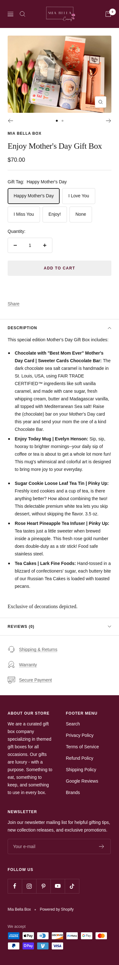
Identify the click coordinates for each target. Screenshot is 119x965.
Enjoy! (55, 214)
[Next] (108, 121)
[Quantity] (30, 245)
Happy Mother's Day (34, 195)
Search (73, 723)
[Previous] (10, 121)
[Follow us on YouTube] (57, 886)
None (81, 214)
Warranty (22, 665)
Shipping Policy (81, 769)
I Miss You (24, 214)
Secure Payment (30, 680)
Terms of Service (82, 746)
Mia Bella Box (25, 133)
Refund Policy (79, 758)
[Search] (22, 14)
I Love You (78, 195)
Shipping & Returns (32, 649)
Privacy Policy (80, 735)
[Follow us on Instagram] (29, 886)
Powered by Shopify (57, 909)
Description (59, 328)
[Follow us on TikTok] (72, 886)
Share (13, 303)
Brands (73, 792)
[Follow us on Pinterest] (43, 886)
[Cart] (108, 14)
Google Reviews (82, 781)
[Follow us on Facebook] (15, 886)
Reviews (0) (59, 626)
